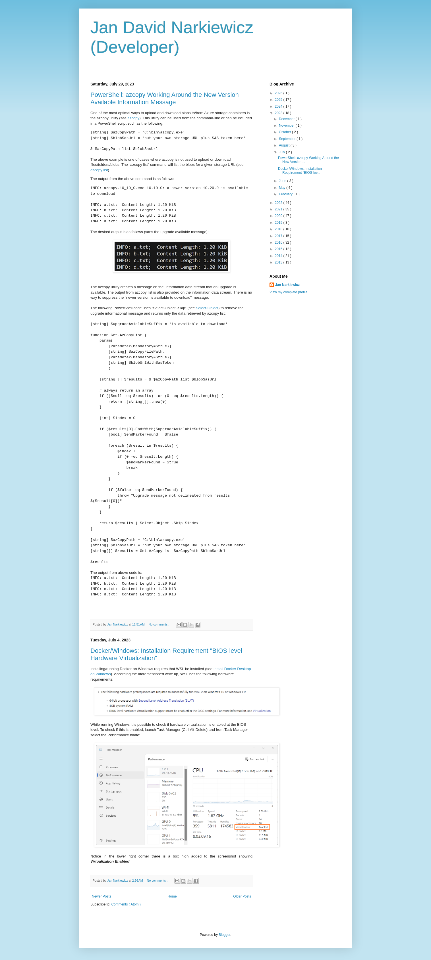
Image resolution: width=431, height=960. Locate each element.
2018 (279, 229)
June (283, 181)
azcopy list (99, 170)
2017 (279, 236)
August (285, 145)
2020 (279, 216)
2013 (279, 262)
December (287, 119)
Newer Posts (101, 896)
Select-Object (207, 308)
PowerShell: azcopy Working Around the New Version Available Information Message (164, 98)
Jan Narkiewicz (287, 285)
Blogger (224, 935)
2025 (279, 100)
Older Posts (242, 896)
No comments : (159, 624)
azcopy (133, 118)
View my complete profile (288, 292)
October (285, 132)
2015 (279, 249)
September (288, 139)
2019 (279, 223)
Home (172, 896)
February (286, 194)
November (287, 125)
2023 (279, 113)
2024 (279, 106)
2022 (279, 203)
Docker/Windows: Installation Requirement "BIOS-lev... (300, 171)
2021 (279, 209)
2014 (279, 256)
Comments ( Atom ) (125, 904)
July (282, 152)
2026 (279, 93)
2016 (279, 242)
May (282, 188)
